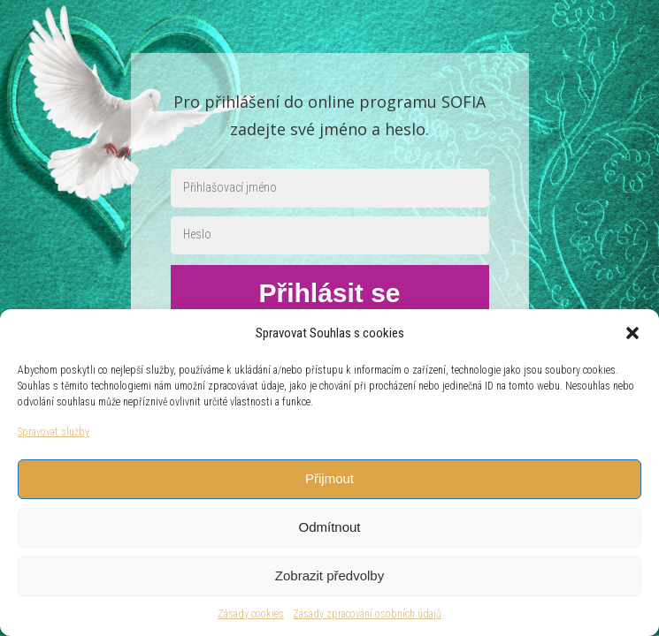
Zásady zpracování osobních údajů (367, 614)
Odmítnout (329, 526)
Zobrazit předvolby (329, 575)
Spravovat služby (53, 432)
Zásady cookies (251, 614)
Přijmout (329, 478)
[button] (632, 333)
